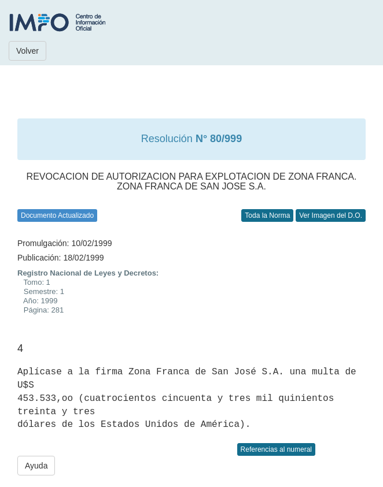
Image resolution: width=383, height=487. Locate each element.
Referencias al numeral (276, 449)
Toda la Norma (267, 215)
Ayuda (36, 465)
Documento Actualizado (57, 215)
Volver (27, 50)
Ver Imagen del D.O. (330, 215)
